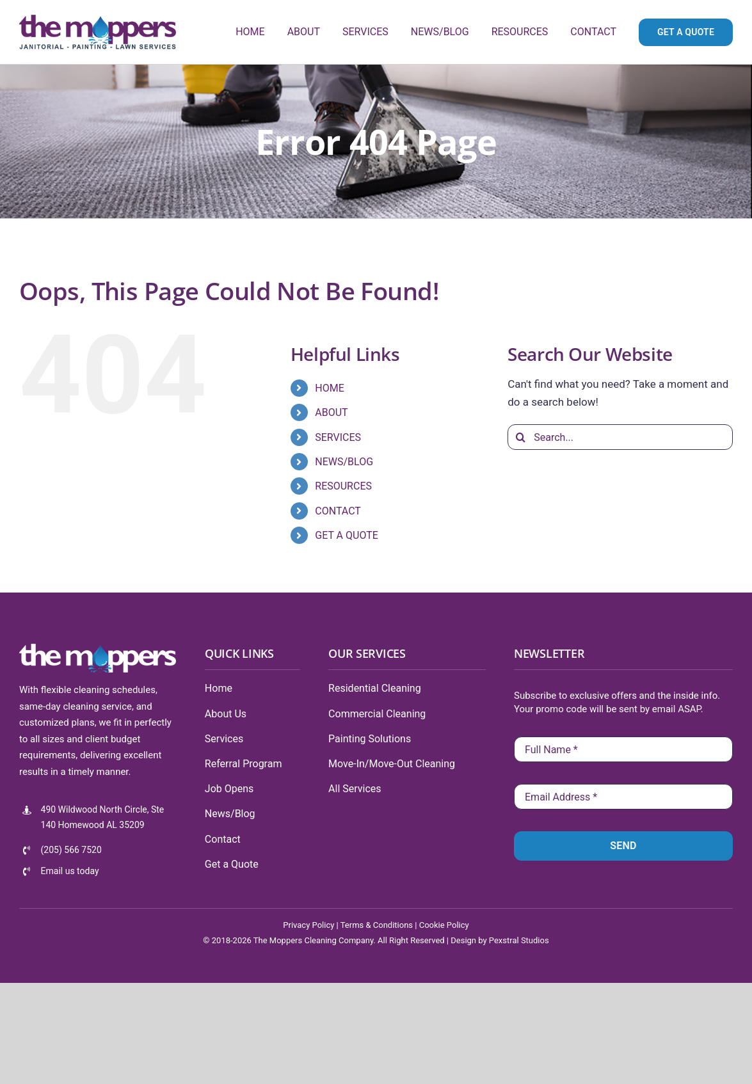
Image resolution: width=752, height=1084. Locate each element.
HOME (329, 388)
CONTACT (338, 511)
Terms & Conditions (376, 925)
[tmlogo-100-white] (97, 648)
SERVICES (338, 437)
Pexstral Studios (519, 940)
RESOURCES (343, 486)
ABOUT (331, 412)
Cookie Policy (444, 925)
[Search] (520, 437)
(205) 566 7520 (71, 850)
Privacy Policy (308, 925)
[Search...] (620, 437)
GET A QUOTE (346, 535)
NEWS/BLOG (344, 462)
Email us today (70, 871)
